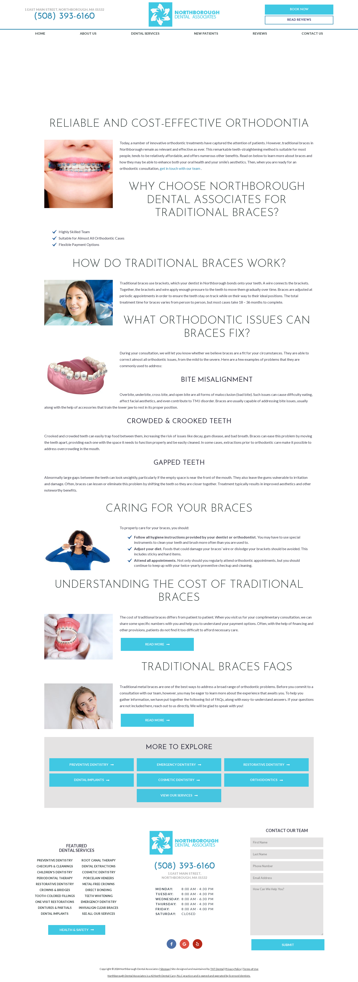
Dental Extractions (99, 866)
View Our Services (176, 795)
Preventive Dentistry (88, 764)
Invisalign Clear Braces (98, 908)
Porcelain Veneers (98, 878)
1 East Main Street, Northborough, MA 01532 (64, 9)
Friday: (162, 909)
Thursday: (166, 904)
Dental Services (145, 33)
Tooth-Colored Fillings (55, 896)
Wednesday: (167, 899)
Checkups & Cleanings (55, 866)
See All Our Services (98, 913)
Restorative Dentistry (263, 764)
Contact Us (312, 33)
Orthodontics (263, 780)
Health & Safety (74, 930)
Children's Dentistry (54, 872)
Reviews (260, 33)
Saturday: (165, 914)
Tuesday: (164, 894)
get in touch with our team (180, 168)
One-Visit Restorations (54, 902)
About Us (88, 33)
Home (40, 33)
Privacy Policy (233, 968)
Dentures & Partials (55, 908)
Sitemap (165, 968)
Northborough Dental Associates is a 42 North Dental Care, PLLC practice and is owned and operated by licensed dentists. (179, 975)
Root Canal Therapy (99, 860)
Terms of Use (250, 968)
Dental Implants (89, 780)
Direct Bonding (98, 890)
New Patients (206, 33)
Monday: (164, 889)
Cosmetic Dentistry (176, 780)
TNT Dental (217, 968)
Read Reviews (299, 20)
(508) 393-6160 (64, 16)
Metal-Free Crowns (98, 884)
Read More (154, 644)
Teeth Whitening (98, 896)
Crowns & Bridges (54, 890)
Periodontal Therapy (55, 878)
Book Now (299, 9)
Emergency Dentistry (176, 764)
